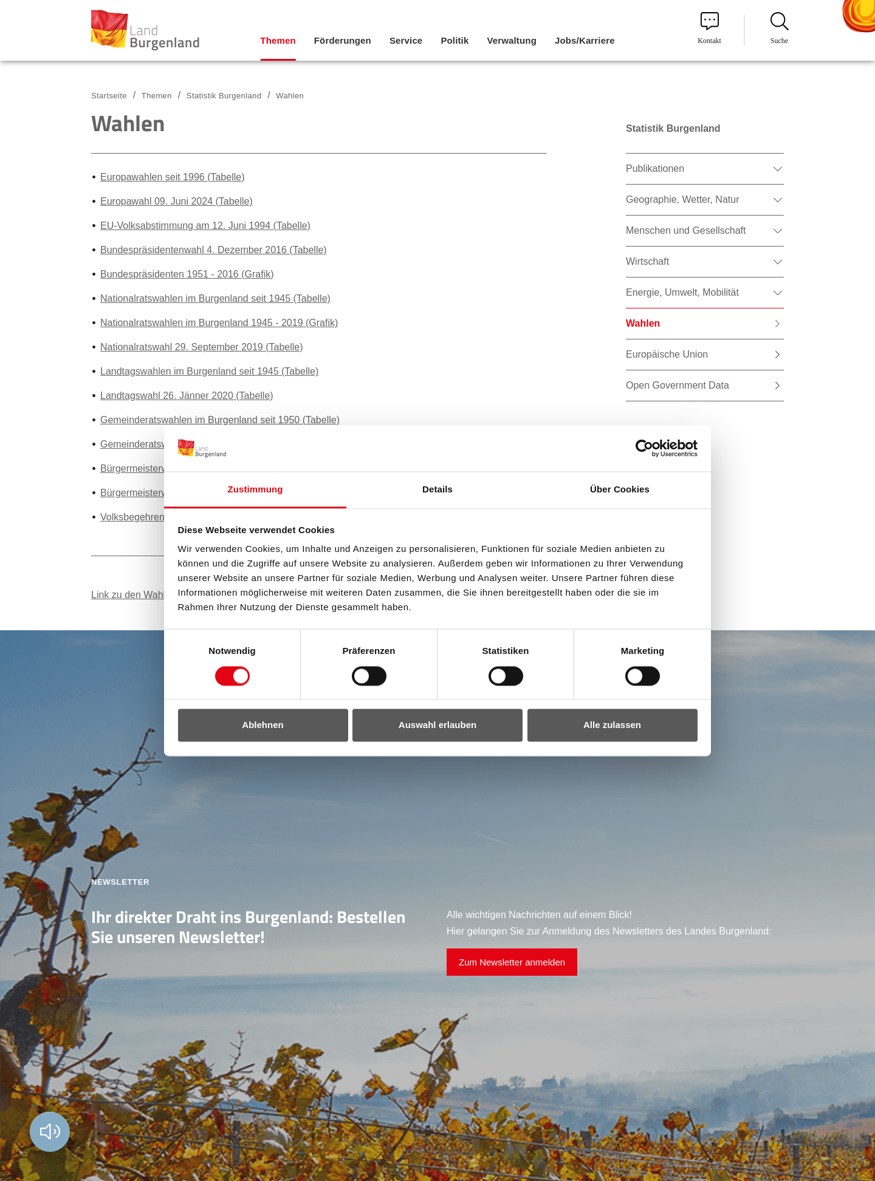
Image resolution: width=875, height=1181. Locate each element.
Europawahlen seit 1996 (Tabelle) (172, 177)
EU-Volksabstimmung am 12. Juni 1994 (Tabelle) (205, 225)
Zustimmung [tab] (255, 490)
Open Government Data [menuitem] (677, 385)
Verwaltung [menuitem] (512, 40)
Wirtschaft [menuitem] (647, 261)
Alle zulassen (612, 725)
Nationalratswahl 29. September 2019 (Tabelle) (201, 347)
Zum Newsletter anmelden (512, 962)
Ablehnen (262, 725)
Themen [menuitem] (277, 40)
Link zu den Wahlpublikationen (156, 595)
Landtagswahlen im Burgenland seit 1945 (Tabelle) (209, 371)
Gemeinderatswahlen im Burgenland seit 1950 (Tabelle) (220, 420)
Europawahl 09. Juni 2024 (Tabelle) (176, 201)
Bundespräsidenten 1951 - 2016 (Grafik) (187, 274)
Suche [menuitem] (779, 28)
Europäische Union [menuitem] (667, 354)
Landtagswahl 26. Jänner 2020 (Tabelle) (186, 395)
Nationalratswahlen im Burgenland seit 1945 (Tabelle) (215, 298)
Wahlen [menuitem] (643, 323)
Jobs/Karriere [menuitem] (585, 40)
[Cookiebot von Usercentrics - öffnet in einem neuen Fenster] (644, 448)
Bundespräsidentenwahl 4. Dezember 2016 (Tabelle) (213, 250)
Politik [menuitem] (454, 40)
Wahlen (290, 95)
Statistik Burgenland (224, 95)
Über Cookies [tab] (620, 490)
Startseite (109, 95)
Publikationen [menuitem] (655, 168)
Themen (157, 95)
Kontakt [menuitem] (709, 28)
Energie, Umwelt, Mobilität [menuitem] (682, 292)
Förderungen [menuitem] (342, 40)
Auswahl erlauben (437, 725)
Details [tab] (437, 490)
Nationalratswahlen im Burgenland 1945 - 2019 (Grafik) (219, 323)
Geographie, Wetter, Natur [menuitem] (682, 199)
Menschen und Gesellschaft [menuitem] (686, 230)
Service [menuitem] (405, 40)
